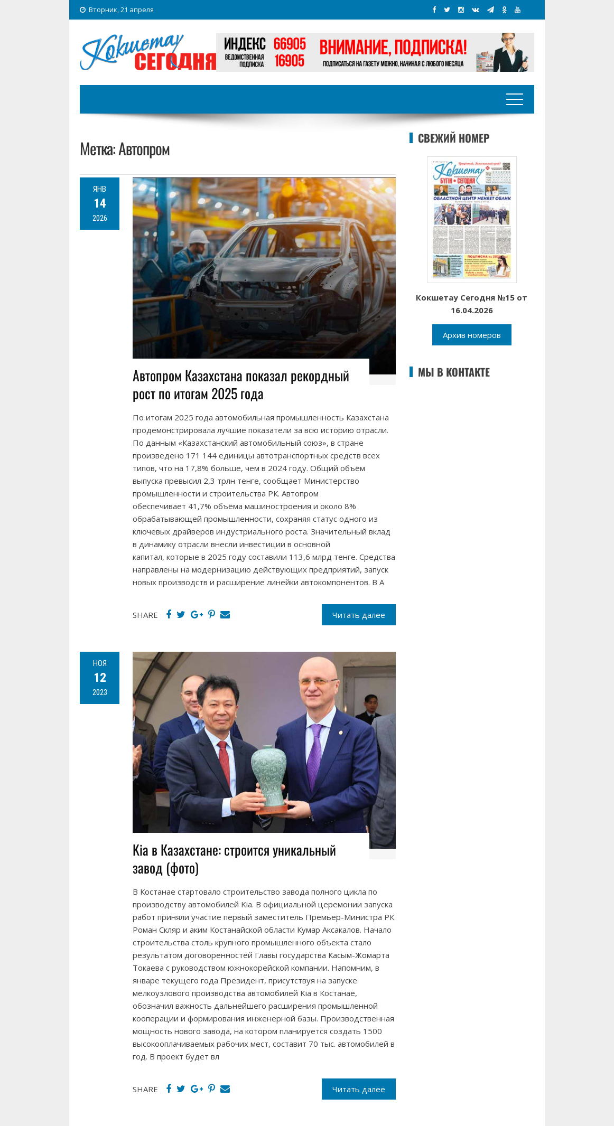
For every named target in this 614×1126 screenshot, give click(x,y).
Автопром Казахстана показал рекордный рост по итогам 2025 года (241, 384)
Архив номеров (472, 335)
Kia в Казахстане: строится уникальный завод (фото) (234, 858)
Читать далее (358, 614)
